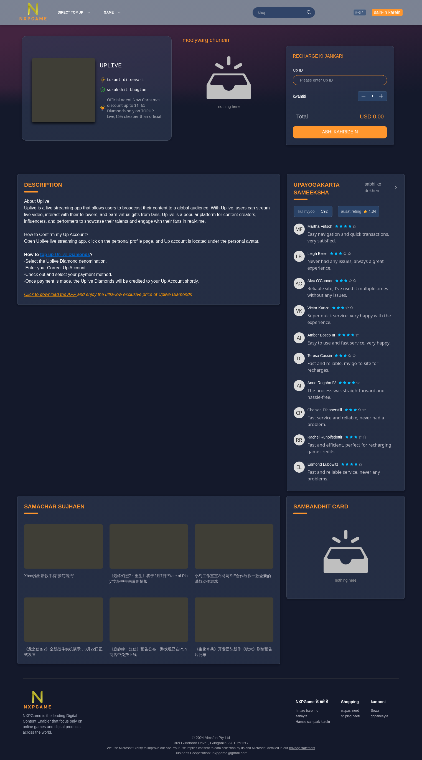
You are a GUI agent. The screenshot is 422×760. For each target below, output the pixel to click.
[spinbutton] (372, 96)
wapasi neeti (350, 711)
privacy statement (302, 748)
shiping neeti (350, 716)
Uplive (65, 254)
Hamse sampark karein (313, 722)
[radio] (337, 226)
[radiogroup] (345, 226)
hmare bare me (307, 711)
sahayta (301, 716)
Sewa (375, 711)
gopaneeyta (379, 716)
